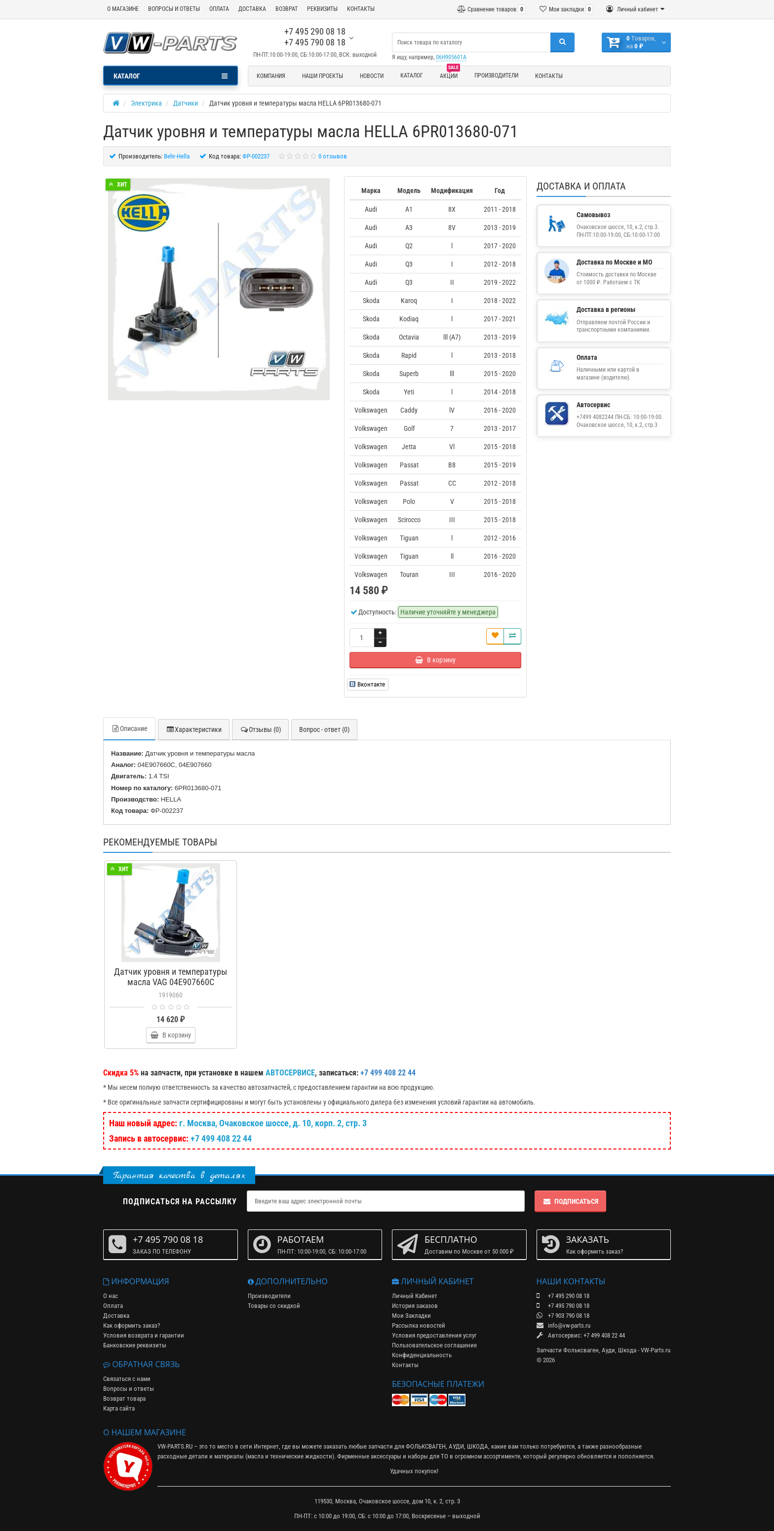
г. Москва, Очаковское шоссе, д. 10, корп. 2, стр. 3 (273, 1123)
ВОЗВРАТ (286, 8)
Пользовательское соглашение (434, 1345)
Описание (129, 728)
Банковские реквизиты (134, 1345)
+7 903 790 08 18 (563, 1315)
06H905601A (451, 57)
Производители (496, 75)
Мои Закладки (411, 1315)
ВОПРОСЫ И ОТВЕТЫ (174, 8)
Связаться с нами (127, 1378)
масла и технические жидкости (289, 1456)
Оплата (113, 1305)
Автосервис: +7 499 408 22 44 (581, 1335)
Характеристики (194, 729)
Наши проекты (322, 76)
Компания (271, 76)
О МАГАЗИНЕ (123, 8)
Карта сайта (119, 1408)
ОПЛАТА (219, 8)
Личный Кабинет (414, 1296)
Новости (372, 76)
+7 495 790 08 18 (315, 42)
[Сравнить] (512, 636)
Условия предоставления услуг (434, 1335)
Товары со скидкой (274, 1305)
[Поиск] (562, 42)
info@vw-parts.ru (563, 1325)
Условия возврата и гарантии (143, 1335)
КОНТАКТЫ (361, 8)
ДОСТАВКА (252, 8)
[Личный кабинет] (635, 9)
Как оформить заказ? (131, 1325)
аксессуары (386, 1456)
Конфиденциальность (422, 1355)
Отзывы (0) (260, 729)
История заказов (415, 1305)
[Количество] (361, 637)
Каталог (411, 75)
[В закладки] (495, 636)
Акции (450, 74)
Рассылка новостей (418, 1325)
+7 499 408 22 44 (221, 1138)
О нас (110, 1296)
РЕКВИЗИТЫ (322, 8)
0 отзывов (332, 156)
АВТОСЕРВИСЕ (290, 1072)
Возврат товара (124, 1398)
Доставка (116, 1315)
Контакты (549, 76)
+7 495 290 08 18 (315, 31)
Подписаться (570, 1201)
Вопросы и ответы (128, 1388)
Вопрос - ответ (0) (324, 729)
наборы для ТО (428, 1456)
